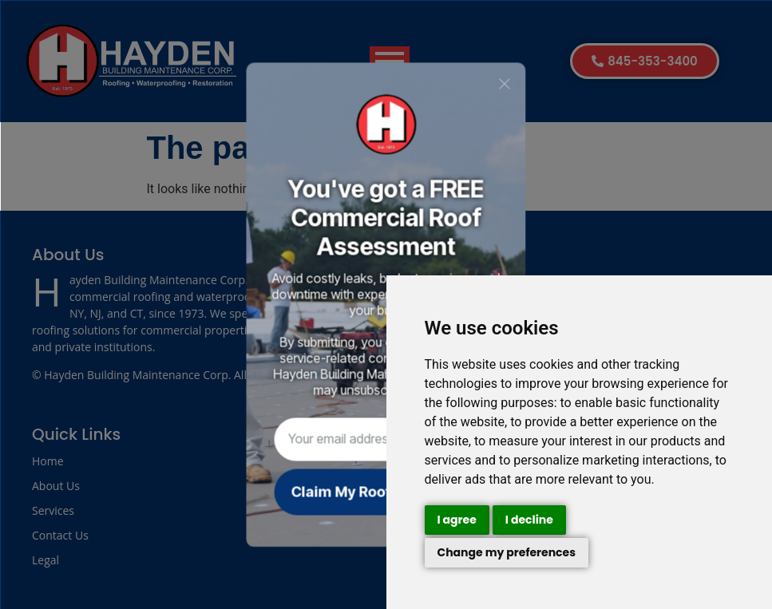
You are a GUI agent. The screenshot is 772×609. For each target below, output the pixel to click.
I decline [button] (529, 520)
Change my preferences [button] (506, 552)
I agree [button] (457, 520)
